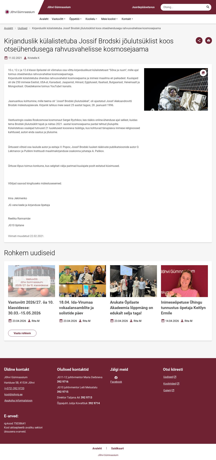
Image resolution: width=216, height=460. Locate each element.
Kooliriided (169, 383)
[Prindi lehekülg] (208, 40)
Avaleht (43, 19)
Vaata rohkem (22, 333)
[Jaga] (199, 40)
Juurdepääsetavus (143, 7)
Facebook (116, 379)
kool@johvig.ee (13, 394)
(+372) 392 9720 (14, 388)
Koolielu (92, 19)
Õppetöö (75, 19)
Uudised (22, 28)
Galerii (167, 390)
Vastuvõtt (59, 19)
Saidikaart (117, 448)
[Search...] (208, 7)
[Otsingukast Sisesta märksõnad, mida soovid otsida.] (186, 7)
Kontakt (128, 19)
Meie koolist (109, 19)
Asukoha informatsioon (18, 400)
